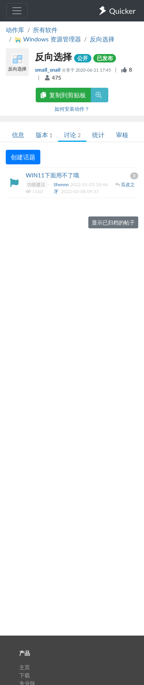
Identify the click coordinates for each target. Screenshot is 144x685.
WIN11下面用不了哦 (52, 175)
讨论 (72, 134)
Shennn (62, 184)
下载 (24, 675)
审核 (122, 134)
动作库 (15, 29)
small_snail (48, 69)
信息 (18, 134)
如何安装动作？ (72, 109)
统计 (98, 134)
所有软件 (45, 29)
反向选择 (102, 39)
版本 (44, 134)
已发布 (105, 58)
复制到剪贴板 (63, 94)
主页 (24, 667)
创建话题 (23, 157)
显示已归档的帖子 (113, 222)
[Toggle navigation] (17, 10)
